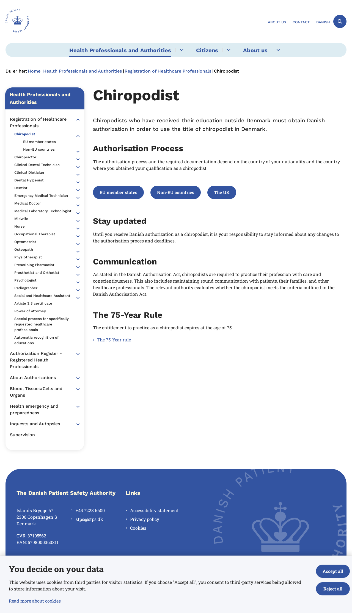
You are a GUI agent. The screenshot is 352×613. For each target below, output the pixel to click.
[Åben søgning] (339, 21)
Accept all (333, 571)
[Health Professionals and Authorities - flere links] (180, 50)
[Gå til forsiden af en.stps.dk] (17, 21)
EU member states (118, 192)
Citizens (207, 50)
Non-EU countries (175, 192)
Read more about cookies (35, 601)
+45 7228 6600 (90, 510)
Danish (323, 22)
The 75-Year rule (114, 340)
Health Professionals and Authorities (120, 50)
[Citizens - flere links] (227, 50)
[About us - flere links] (277, 50)
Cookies (138, 528)
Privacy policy (144, 519)
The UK (222, 192)
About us (255, 50)
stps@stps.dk (89, 519)
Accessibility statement (154, 510)
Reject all (332, 589)
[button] (76, 119)
